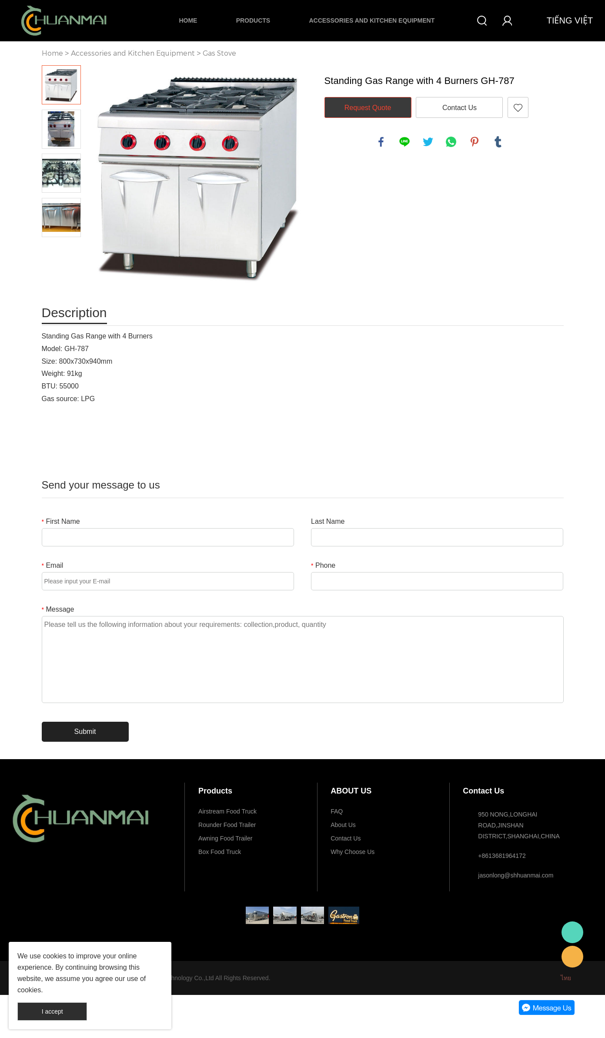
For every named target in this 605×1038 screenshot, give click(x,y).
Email (53, 565)
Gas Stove (219, 53)
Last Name (327, 521)
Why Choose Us (352, 851)
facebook (381, 141)
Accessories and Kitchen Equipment (372, 20)
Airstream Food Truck (227, 811)
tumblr (498, 141)
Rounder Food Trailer (227, 824)
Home (188, 20)
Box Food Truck (219, 851)
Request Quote (367, 107)
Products (253, 20)
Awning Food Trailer (225, 838)
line (404, 141)
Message (58, 609)
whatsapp (451, 141)
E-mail (572, 957)
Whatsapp (572, 932)
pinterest (474, 141)
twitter (428, 141)
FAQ (337, 811)
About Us (343, 824)
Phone (323, 565)
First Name (61, 521)
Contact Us (459, 107)
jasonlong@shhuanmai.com (515, 875)
